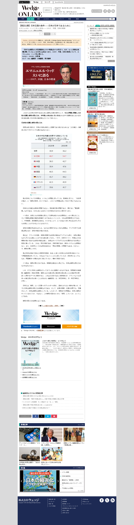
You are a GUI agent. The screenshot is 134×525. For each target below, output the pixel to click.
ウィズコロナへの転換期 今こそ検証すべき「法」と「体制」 (40, 402)
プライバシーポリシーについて (70, 506)
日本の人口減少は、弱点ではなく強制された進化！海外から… (101, 53)
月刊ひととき (85, 501)
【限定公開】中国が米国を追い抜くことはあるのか (37, 405)
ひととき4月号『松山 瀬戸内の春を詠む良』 (66, 12)
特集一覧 (51, 503)
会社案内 (64, 499)
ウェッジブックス (86, 503)
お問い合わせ (65, 512)
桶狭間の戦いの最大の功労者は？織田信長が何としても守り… (101, 29)
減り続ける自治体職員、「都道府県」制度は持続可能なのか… (101, 57)
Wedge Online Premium (44, 44)
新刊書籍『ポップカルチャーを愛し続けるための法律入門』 (70, 14)
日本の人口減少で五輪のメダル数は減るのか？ (36, 408)
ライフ (62, 19)
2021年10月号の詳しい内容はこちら (31, 368)
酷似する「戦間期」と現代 (70, 480)
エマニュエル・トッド (31, 30)
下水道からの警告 (67, 488)
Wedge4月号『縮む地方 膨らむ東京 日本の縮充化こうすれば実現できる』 (70, 9)
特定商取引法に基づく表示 (69, 508)
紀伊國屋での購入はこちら (29, 377)
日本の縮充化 (29, 490)
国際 (38, 19)
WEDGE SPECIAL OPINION (27, 22)
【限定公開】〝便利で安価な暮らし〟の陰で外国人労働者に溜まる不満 (43, 399)
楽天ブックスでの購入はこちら (30, 374)
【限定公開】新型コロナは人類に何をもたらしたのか (38, 396)
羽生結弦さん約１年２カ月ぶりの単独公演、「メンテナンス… (101, 39)
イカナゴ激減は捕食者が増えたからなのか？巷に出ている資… (101, 43)
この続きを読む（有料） (51, 306)
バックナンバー (25, 416)
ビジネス (46, 19)
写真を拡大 (33, 192)
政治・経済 (30, 19)
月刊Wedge (85, 499)
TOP (22, 19)
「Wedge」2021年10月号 (29, 40)
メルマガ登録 (97, 11)
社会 (54, 19)
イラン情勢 (65, 472)
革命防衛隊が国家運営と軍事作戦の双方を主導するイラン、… (101, 48)
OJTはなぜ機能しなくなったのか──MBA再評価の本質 (99, 34)
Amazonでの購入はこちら (29, 372)
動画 (77, 19)
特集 (69, 19)
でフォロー (30, 326)
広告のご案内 (65, 510)
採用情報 (64, 501)
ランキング (51, 501)
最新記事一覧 (52, 499)
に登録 (72, 326)
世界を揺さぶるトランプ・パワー (72, 484)
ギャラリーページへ (30, 86)
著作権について (66, 503)
